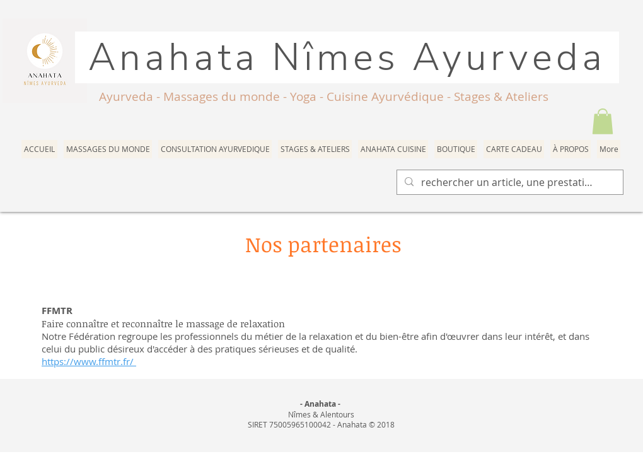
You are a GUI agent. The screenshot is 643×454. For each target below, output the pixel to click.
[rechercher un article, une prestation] (508, 182)
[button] (602, 121)
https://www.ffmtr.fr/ (89, 361)
